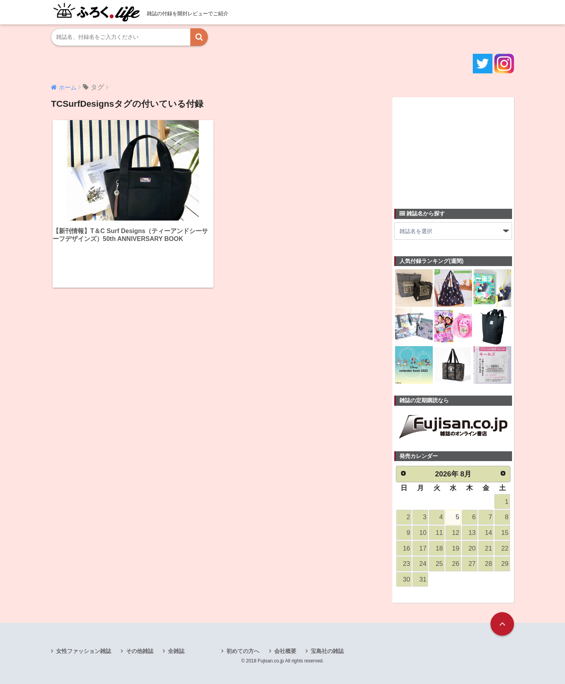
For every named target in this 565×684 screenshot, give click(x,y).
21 (488, 548)
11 (439, 532)
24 (422, 563)
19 (455, 548)
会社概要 (285, 651)
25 (439, 563)
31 (422, 579)
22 (504, 548)
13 (472, 532)
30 (406, 579)
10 (422, 532)
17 (422, 548)
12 (455, 532)
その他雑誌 (139, 651)
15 (504, 532)
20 (472, 548)
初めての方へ (242, 651)
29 (504, 563)
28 (488, 563)
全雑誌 (176, 651)
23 (406, 563)
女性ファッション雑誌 (83, 651)
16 (406, 548)
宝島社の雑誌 (327, 651)
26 (455, 563)
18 (439, 548)
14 (488, 532)
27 (472, 563)
